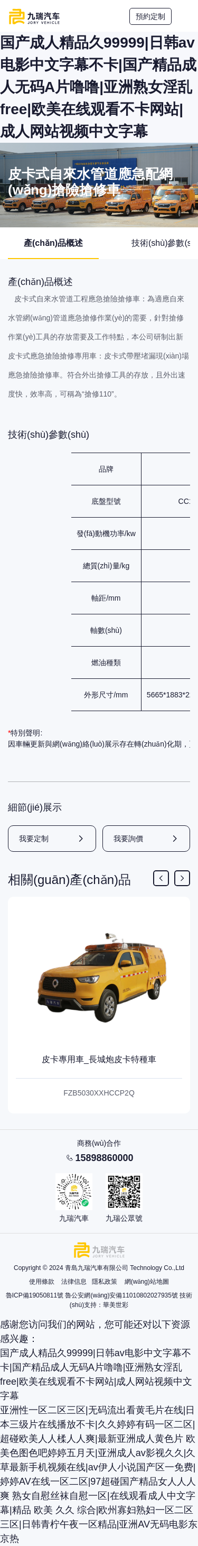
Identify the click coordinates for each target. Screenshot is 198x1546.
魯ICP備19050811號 (34, 1295)
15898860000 (104, 1158)
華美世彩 (115, 1305)
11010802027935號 (149, 1295)
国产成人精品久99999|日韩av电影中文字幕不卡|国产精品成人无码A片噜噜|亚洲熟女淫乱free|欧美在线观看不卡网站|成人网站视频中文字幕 (98, 87)
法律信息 (74, 1281)
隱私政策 (104, 1281)
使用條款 (41, 1281)
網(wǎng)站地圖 (147, 1281)
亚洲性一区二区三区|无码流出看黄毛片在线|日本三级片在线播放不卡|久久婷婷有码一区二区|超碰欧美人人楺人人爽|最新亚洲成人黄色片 (97, 1424)
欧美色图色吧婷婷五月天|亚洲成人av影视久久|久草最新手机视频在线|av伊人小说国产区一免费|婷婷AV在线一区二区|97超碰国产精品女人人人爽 (98, 1467)
